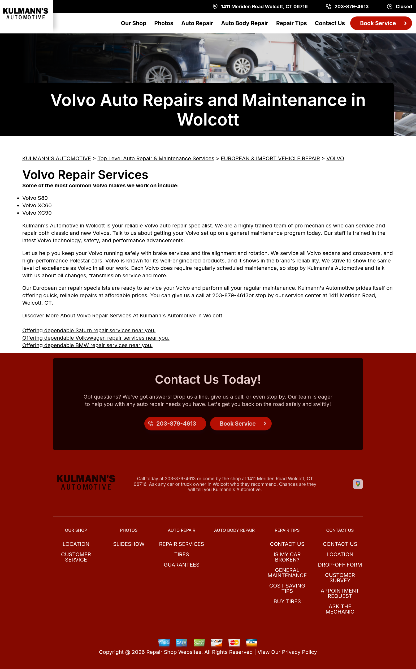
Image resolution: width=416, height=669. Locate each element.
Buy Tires (287, 601)
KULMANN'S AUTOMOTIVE (56, 158)
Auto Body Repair (244, 23)
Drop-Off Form (340, 565)
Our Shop (133, 23)
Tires (181, 554)
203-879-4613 (230, 295)
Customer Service (76, 557)
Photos (163, 23)
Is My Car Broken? (287, 557)
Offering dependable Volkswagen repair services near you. (96, 338)
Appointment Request (339, 593)
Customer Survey (340, 578)
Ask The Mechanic (340, 609)
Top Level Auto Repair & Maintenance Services (155, 158)
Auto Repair (197, 23)
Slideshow (129, 544)
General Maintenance (287, 573)
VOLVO (335, 158)
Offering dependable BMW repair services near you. (87, 345)
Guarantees (182, 565)
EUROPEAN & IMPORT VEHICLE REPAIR (270, 158)
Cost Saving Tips (287, 588)
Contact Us (330, 23)
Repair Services (181, 544)
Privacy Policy (299, 652)
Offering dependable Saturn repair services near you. (88, 330)
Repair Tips (291, 23)
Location (76, 544)
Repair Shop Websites (173, 652)
